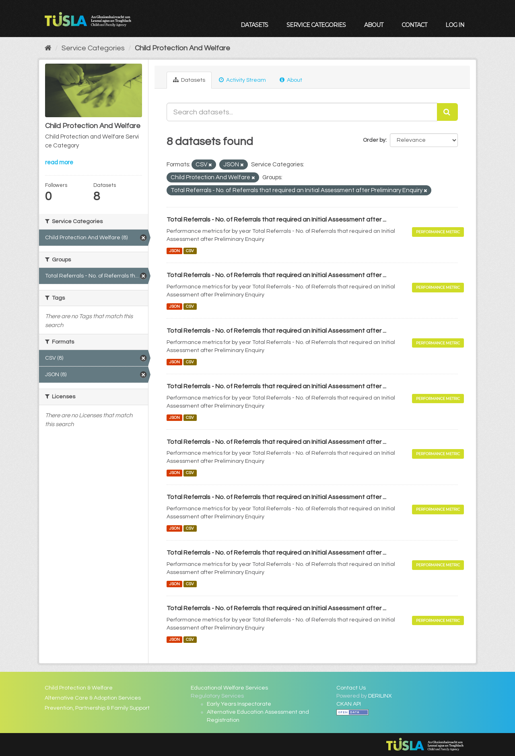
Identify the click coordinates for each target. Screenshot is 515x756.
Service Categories (316, 25)
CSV (190, 251)
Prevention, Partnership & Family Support (97, 708)
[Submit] (447, 112)
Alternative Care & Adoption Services (93, 698)
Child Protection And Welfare (182, 48)
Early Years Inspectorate (239, 704)
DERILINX (380, 696)
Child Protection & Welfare (79, 688)
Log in (454, 25)
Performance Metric (438, 232)
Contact (414, 25)
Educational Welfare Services (229, 688)
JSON (174, 251)
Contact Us (351, 688)
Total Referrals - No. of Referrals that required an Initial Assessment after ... (276, 219)
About (373, 25)
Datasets (254, 25)
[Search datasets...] (302, 112)
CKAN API (348, 704)
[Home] (48, 48)
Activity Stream (242, 80)
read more (59, 162)
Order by (374, 140)
